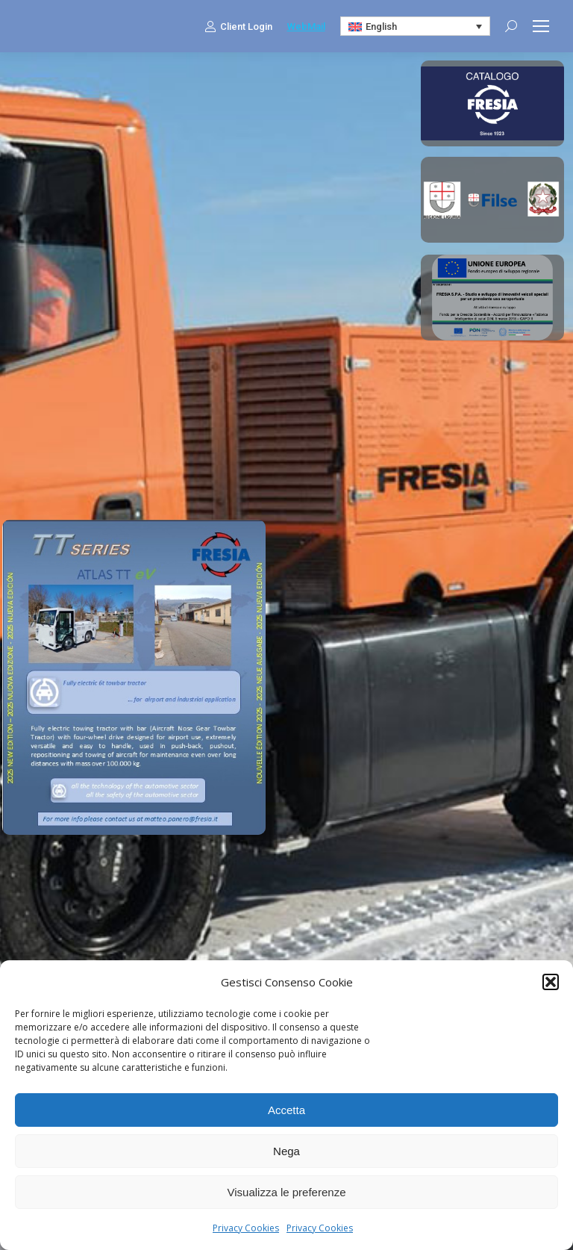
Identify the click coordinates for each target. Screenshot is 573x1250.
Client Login (238, 26)
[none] (415, 26)
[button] (550, 981)
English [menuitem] (381, 26)
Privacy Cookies (246, 1228)
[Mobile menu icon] (541, 26)
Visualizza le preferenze (287, 1192)
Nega (286, 1151)
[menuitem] (415, 26)
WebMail (306, 26)
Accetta (286, 1110)
